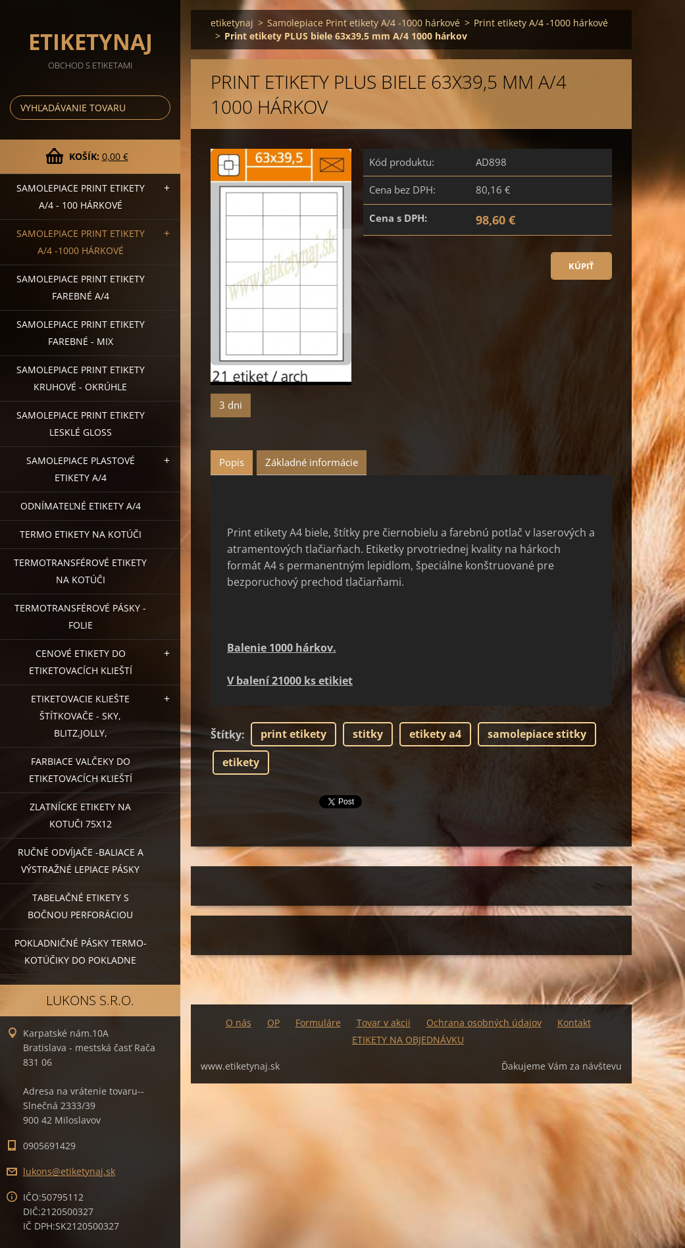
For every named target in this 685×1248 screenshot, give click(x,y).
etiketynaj (232, 22)
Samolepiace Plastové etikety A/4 (80, 469)
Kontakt (574, 1022)
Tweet (334, 800)
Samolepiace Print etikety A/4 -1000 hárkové (80, 242)
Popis (231, 462)
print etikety (293, 734)
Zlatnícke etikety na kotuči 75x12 (80, 815)
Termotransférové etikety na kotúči (80, 571)
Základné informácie (311, 462)
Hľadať (157, 107)
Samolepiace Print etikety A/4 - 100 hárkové (80, 196)
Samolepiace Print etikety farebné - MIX (80, 333)
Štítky (226, 734)
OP (273, 1022)
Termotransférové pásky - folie (80, 616)
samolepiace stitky (537, 734)
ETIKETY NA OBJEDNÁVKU (408, 1039)
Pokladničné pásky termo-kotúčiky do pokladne (80, 951)
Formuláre (318, 1022)
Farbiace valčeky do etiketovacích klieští (80, 770)
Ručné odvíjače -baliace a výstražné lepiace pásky (80, 860)
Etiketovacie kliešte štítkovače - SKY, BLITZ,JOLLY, (80, 715)
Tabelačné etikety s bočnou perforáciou (80, 906)
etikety (240, 762)
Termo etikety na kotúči (80, 534)
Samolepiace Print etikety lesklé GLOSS (80, 423)
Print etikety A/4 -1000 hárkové (541, 22)
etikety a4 (435, 734)
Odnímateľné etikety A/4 (80, 506)
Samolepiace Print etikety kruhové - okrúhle (80, 378)
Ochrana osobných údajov (484, 1022)
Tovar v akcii (384, 1022)
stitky (368, 734)
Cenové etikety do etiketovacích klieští (80, 662)
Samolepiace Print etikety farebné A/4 (80, 287)
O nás (238, 1022)
